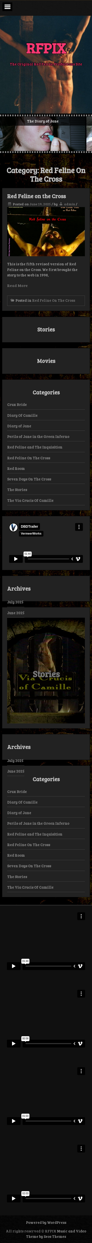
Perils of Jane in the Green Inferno (38, 436)
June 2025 (15, 612)
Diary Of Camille (22, 415)
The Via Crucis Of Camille (30, 500)
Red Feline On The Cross (53, 300)
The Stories (17, 489)
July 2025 (15, 601)
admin (69, 204)
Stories (46, 674)
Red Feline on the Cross (36, 196)
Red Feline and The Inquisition (34, 447)
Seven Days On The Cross (29, 479)
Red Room (16, 468)
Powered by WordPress (46, 1222)
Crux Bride (17, 404)
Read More (17, 285)
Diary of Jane (19, 425)
